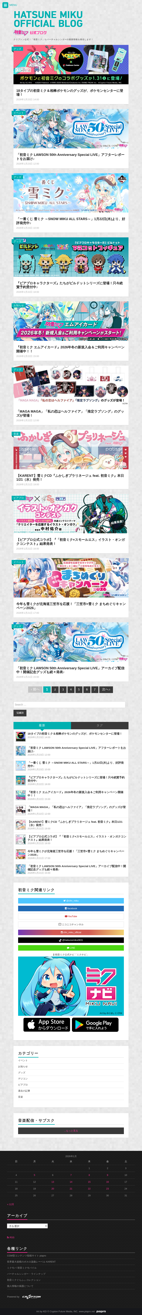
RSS (10, 1237)
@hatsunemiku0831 (71, 940)
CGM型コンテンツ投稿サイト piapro (26, 1255)
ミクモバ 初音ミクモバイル (22, 1268)
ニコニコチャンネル (71, 924)
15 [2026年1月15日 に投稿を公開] (89, 1182)
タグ (100, 725)
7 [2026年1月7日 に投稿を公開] (71, 1175)
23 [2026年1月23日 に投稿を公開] (107, 1188)
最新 (42, 725)
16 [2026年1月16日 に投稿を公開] (107, 1182)
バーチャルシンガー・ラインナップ (26, 1274)
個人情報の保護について (20, 1286)
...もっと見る (71, 1131)
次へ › (106, 689)
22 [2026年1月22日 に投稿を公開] (89, 1188)
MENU (9, 5)
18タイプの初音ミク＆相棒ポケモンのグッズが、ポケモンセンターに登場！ (75, 733)
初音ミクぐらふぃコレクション (24, 1280)
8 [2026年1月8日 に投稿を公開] (89, 1175)
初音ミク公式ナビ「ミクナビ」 (71, 954)
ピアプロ (18, 497)
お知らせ (18, 305)
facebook (71, 908)
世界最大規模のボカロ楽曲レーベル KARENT (31, 1262)
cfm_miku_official (71, 932)
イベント (18, 112)
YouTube (71, 916)
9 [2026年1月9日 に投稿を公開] (107, 1175)
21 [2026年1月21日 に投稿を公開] (71, 1188)
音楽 (16, 433)
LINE (71, 948)
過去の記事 (24, 1091)
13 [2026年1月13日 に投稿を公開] (52, 1182)
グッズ (17, 48)
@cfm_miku (71, 900)
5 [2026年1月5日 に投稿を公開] (34, 1175)
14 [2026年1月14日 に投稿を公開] (71, 1182)
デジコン (23, 1078)
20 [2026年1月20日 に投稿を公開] (52, 1188)
